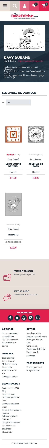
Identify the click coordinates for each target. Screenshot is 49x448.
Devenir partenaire (34, 367)
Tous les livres (8, 358)
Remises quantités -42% (37, 336)
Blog (4, 391)
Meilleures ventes (9, 364)
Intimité (13, 235)
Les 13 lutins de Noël (13, 165)
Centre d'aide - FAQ (10, 388)
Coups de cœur (8, 361)
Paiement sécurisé (23, 271)
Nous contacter (8, 394)
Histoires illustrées (13, 242)
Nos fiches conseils (10, 339)
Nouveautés (7, 367)
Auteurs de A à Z (9, 370)
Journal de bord (36, 165)
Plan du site (7, 432)
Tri (3, 102)
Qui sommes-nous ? (10, 333)
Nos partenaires (33, 370)
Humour (13, 172)
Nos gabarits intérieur (11, 422)
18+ (3, 373)
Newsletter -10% (34, 333)
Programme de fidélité (36, 349)
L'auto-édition (8, 336)
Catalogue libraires (10, 377)
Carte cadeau (32, 346)
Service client (21, 291)
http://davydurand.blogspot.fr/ (30, 61)
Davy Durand (13, 159)
